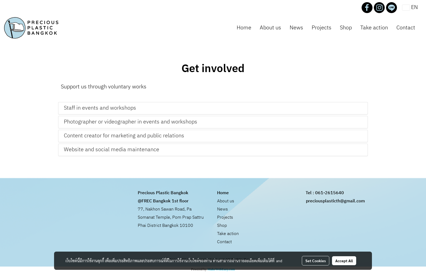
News (296, 27)
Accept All (344, 260)
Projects (321, 27)
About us (270, 27)
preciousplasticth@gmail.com (335, 201)
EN (410, 7)
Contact (405, 27)
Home (244, 27)
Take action (374, 27)
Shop (346, 27)
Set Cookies (315, 260)
